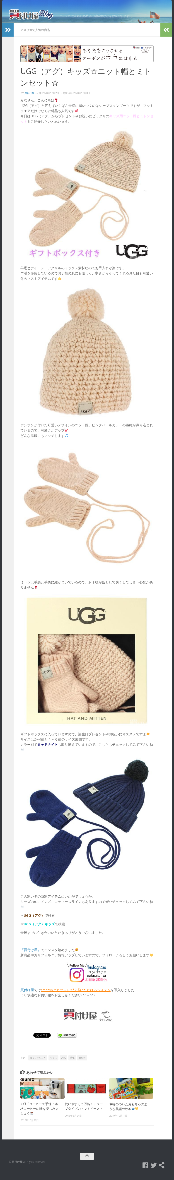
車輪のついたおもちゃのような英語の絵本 (128, 1110)
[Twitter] (153, 1169)
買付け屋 (29, 97)
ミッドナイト (47, 748)
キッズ (53, 1061)
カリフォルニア (38, 1061)
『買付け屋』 (30, 954)
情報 (72, 1061)
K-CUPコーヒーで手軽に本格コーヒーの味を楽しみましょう (39, 1113)
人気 (63, 1061)
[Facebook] (145, 1169)
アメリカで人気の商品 (35, 34)
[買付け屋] (162, 1169)
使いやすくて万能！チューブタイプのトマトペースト (84, 1110)
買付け (82, 1061)
